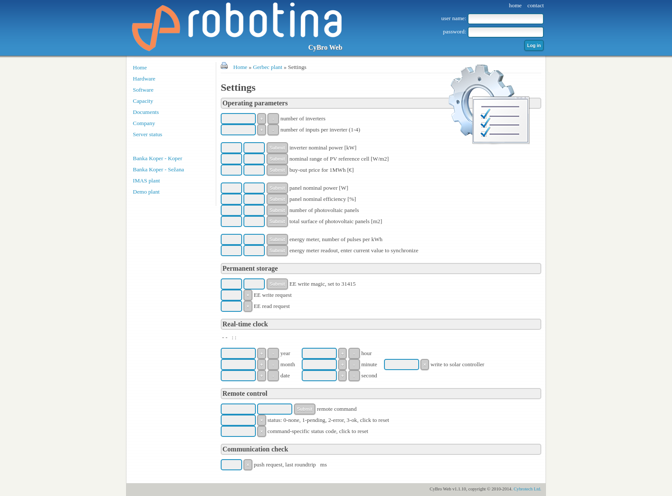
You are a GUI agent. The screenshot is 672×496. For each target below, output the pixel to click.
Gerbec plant (267, 67)
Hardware (144, 78)
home (515, 5)
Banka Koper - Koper (157, 158)
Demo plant (146, 191)
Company (144, 123)
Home (140, 67)
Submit (277, 147)
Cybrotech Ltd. (527, 489)
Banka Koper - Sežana (158, 169)
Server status (147, 134)
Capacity (143, 101)
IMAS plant (146, 180)
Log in (534, 45)
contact (536, 5)
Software (143, 90)
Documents (146, 112)
